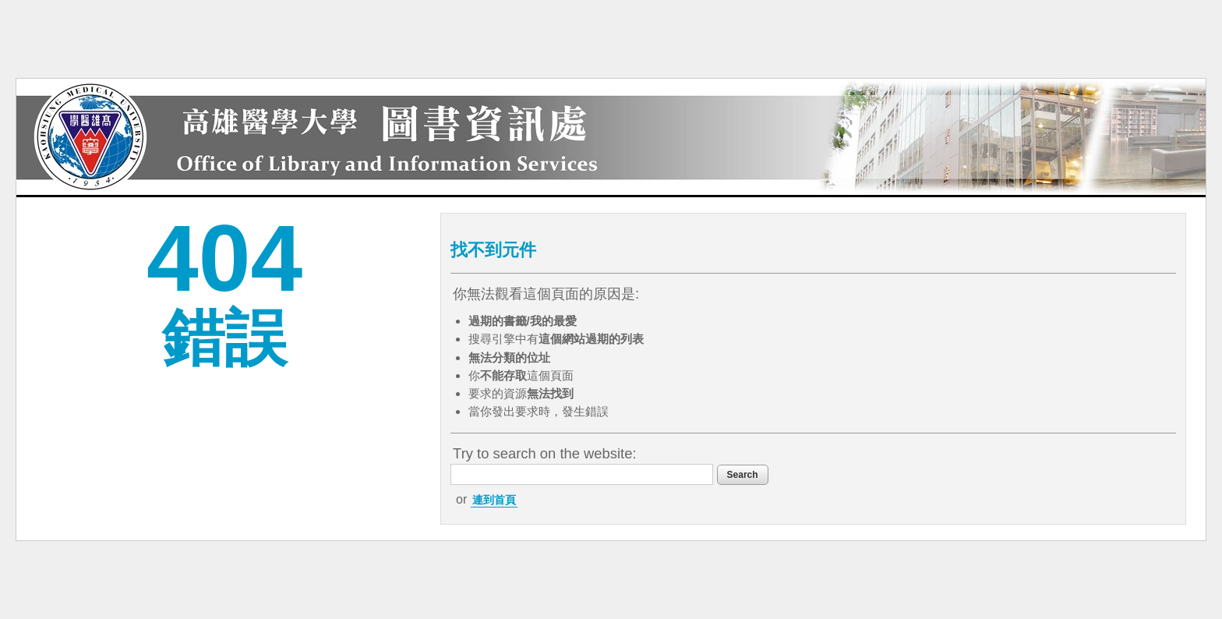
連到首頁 (494, 499)
